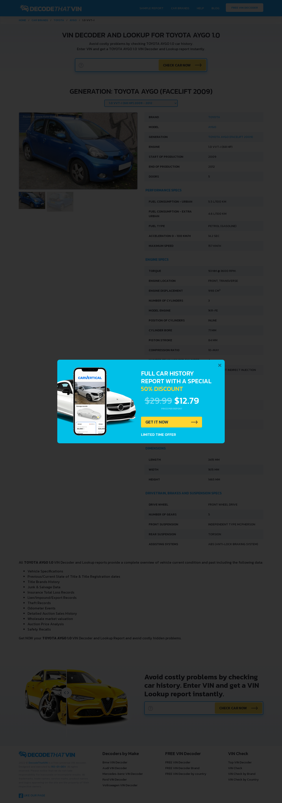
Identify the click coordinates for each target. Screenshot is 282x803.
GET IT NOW (157, 422)
